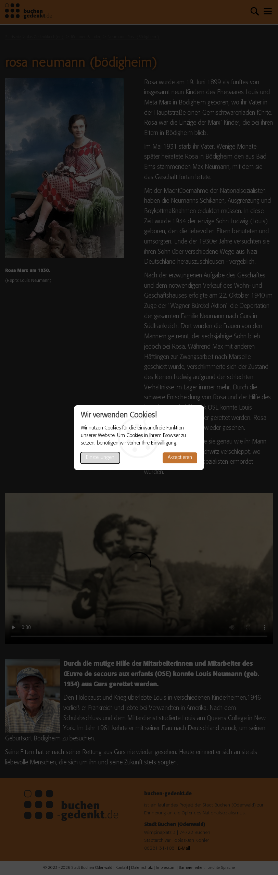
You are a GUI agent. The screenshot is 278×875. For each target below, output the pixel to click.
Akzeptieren (180, 457)
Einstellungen (100, 457)
